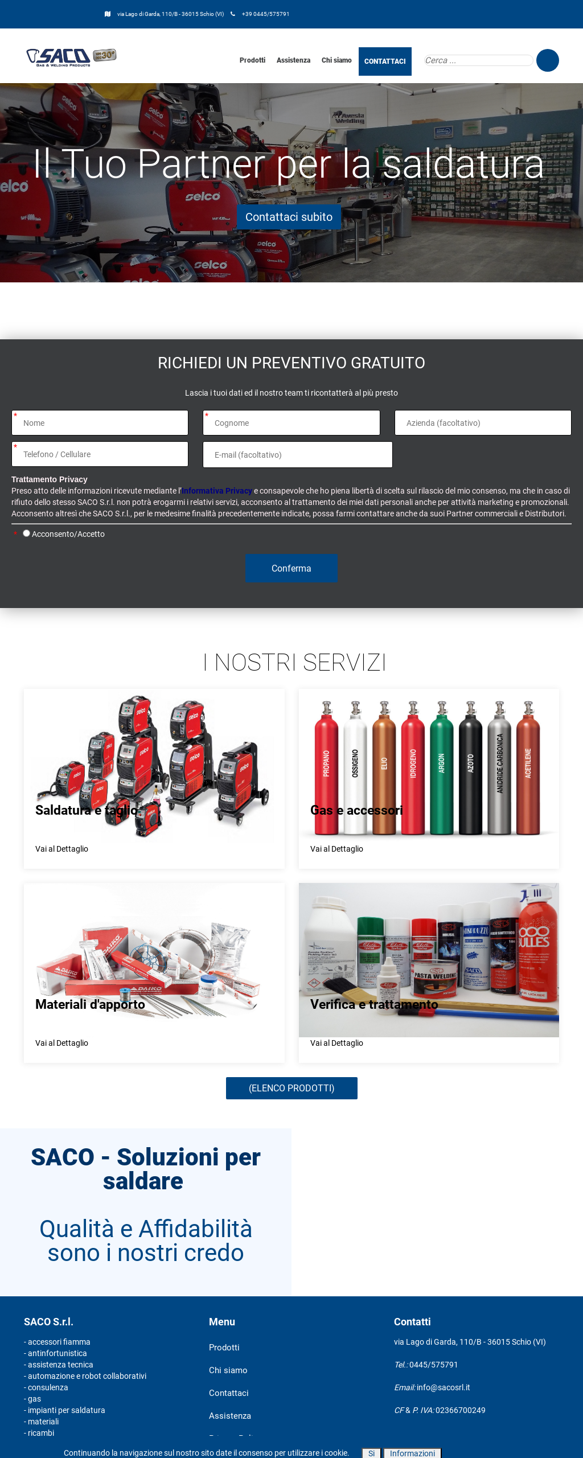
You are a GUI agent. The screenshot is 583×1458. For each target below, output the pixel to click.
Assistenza (293, 60)
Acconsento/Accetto (68, 534)
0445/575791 (433, 1364)
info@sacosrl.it (443, 1387)
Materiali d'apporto (90, 1004)
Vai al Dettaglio (61, 848)
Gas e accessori (356, 810)
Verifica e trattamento (374, 1004)
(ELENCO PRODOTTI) (292, 1088)
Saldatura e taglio (86, 810)
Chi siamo (337, 60)
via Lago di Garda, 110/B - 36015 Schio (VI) (171, 14)
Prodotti (252, 60)
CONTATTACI (385, 61)
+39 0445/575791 (266, 14)
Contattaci (229, 1393)
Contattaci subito (288, 217)
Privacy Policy (235, 1439)
